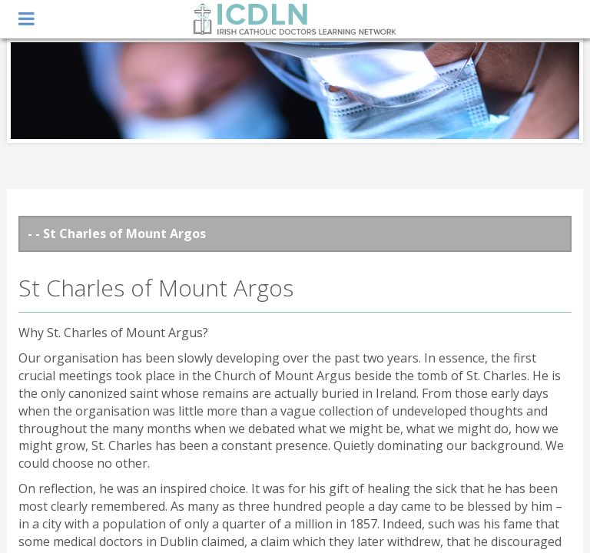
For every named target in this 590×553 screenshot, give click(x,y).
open (26, 19)
